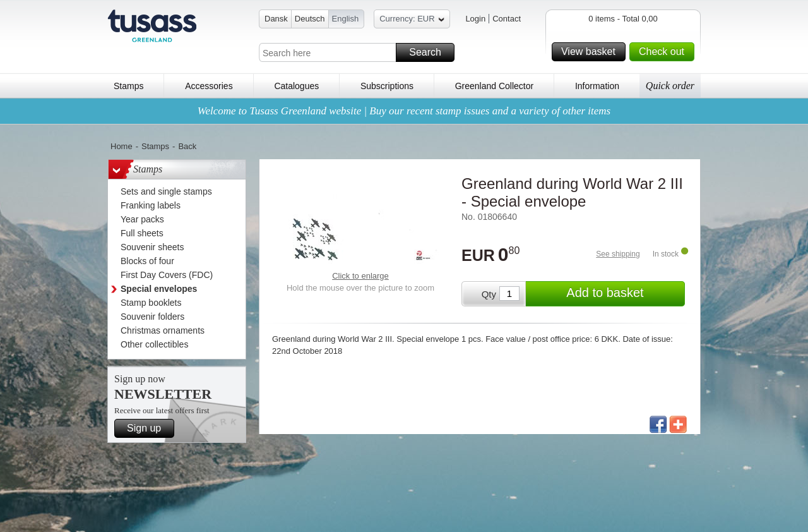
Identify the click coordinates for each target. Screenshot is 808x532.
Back (187, 146)
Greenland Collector (494, 86)
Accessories (208, 86)
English (345, 18)
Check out (665, 51)
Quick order (670, 85)
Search (430, 52)
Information (597, 86)
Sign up (148, 428)
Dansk (276, 18)
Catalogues (296, 86)
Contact (506, 18)
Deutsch (310, 18)
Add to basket (623, 293)
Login (475, 18)
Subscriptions (386, 86)
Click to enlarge (360, 276)
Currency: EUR (411, 20)
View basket (591, 51)
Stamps (128, 86)
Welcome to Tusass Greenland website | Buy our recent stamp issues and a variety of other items (404, 111)
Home (121, 146)
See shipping (617, 254)
